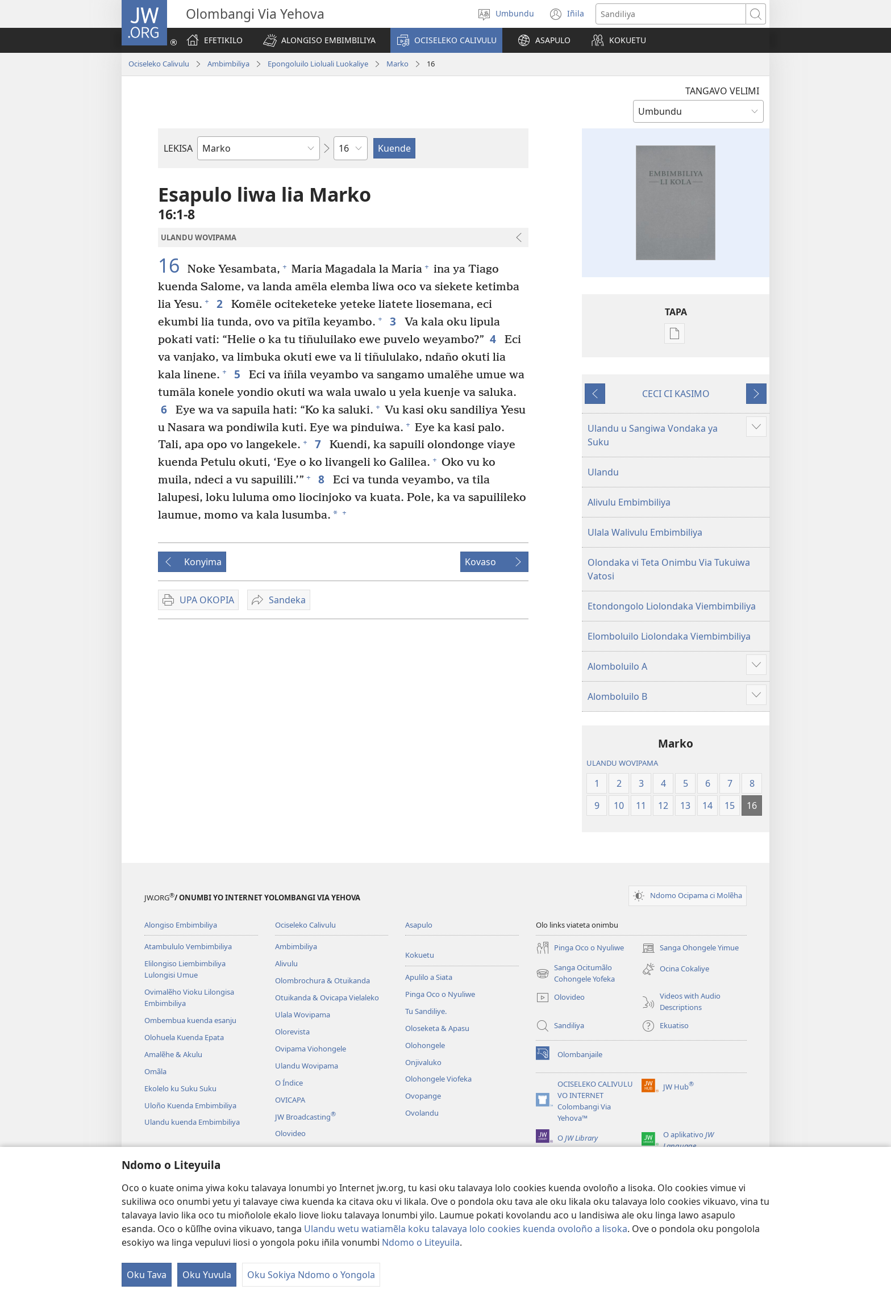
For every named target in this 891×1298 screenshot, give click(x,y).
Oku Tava (146, 1274)
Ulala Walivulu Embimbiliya (645, 532)
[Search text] (671, 13)
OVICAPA (290, 1100)
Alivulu (286, 963)
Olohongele (425, 1045)
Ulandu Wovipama (306, 1066)
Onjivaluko (423, 1062)
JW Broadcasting (305, 1117)
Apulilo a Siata (428, 977)
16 (171, 265)
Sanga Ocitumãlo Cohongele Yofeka (575, 973)
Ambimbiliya (228, 64)
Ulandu (603, 472)
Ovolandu (422, 1113)
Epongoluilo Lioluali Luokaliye (318, 64)
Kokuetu (419, 955)
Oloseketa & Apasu (437, 1028)
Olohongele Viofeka (438, 1079)
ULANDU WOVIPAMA (622, 763)
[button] (319, 40)
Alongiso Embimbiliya (180, 925)
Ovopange (423, 1096)
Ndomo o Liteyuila (421, 1242)
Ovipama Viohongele (310, 1049)
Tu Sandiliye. (426, 1011)
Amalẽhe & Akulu (173, 1054)
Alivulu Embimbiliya (629, 502)
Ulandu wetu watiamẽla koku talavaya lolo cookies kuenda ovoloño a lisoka (465, 1228)
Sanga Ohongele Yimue (690, 948)
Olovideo (290, 1133)
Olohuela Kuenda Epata (184, 1037)
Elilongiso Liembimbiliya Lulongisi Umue (185, 969)
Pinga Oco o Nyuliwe (440, 994)
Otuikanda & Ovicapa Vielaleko (327, 997)
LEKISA (178, 148)
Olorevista (292, 1031)
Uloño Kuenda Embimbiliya (190, 1105)
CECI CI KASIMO (676, 393)
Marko (397, 64)
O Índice (289, 1083)
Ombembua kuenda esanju (190, 1020)
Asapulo (418, 925)
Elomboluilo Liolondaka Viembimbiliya (669, 636)
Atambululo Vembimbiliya (188, 946)
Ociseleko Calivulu (158, 64)
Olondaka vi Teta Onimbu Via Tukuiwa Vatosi (669, 569)
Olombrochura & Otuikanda (322, 980)
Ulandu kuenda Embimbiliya (192, 1122)
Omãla (155, 1071)
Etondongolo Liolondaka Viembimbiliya (672, 606)
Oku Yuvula (206, 1274)
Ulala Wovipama (302, 1014)
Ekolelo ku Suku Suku (180, 1088)
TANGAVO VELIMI (722, 91)
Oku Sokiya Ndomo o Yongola (311, 1274)
